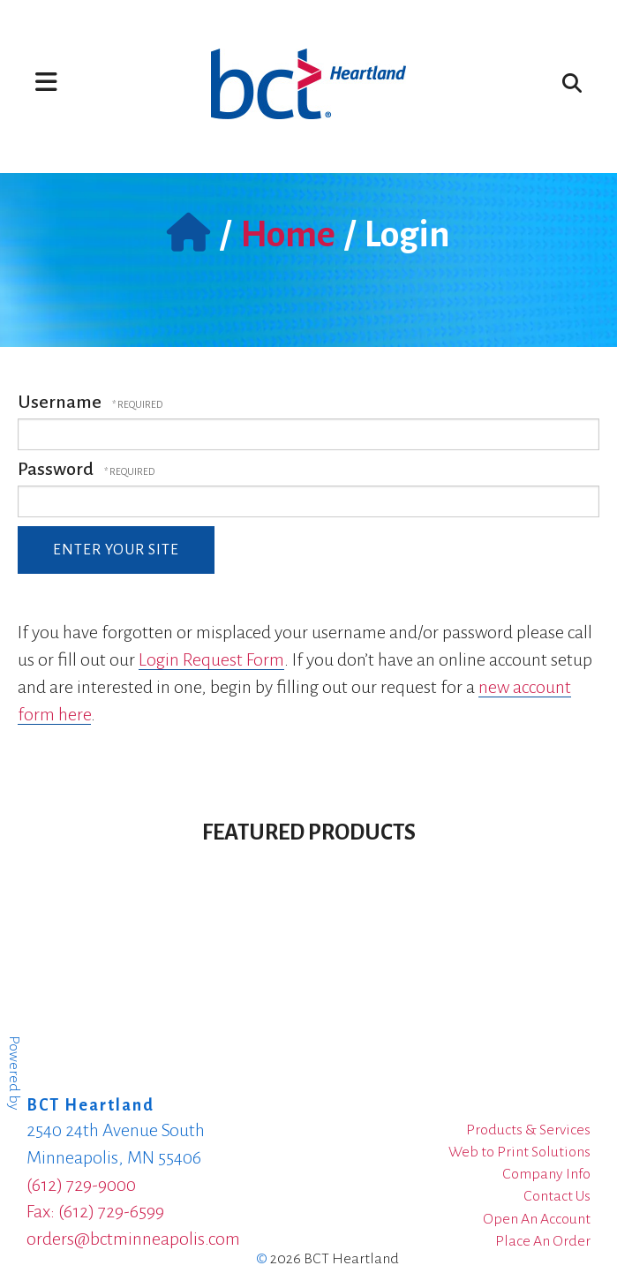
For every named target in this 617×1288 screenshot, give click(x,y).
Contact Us (557, 1196)
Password (56, 468)
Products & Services (528, 1130)
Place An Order (543, 1241)
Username (60, 401)
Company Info (546, 1174)
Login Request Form (211, 659)
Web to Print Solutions (519, 1152)
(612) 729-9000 (81, 1184)
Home (287, 234)
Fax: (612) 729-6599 (95, 1211)
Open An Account (537, 1219)
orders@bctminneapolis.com (133, 1238)
